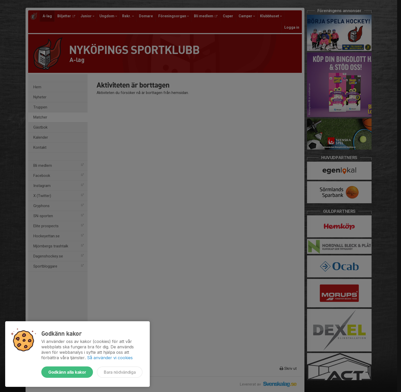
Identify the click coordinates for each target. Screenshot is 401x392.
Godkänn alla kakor (67, 372)
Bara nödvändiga (120, 372)
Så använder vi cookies (110, 357)
